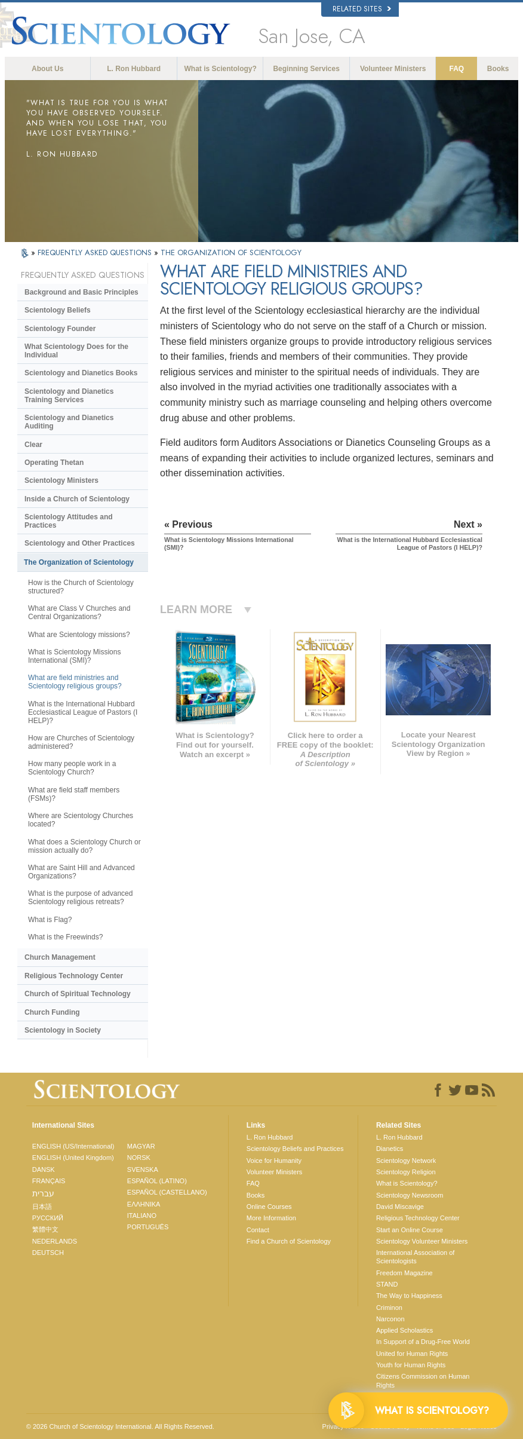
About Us (47, 69)
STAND (387, 1284)
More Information (271, 1217)
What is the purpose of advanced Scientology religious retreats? (80, 897)
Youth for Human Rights (410, 1364)
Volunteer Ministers (393, 69)
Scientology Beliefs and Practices (295, 1148)
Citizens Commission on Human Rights (423, 1380)
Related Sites (362, 9)
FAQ (456, 69)
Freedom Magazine (404, 1272)
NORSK (138, 1157)
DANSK (43, 1169)
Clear (33, 444)
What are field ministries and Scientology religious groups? (75, 681)
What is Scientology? (220, 69)
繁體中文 (45, 1229)
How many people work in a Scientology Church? (72, 768)
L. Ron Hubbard (134, 69)
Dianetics (389, 1148)
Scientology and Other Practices (79, 543)
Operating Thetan (54, 462)
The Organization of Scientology (79, 562)
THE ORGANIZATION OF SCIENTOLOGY (231, 252)
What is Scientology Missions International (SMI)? (74, 656)
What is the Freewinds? (65, 937)
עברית (43, 1193)
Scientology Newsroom (410, 1195)
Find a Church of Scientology (289, 1241)
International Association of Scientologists (415, 1257)
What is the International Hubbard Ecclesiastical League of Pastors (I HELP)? (82, 712)
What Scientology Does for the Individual (76, 350)
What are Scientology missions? (79, 634)
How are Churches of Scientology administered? (81, 742)
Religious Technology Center (73, 976)
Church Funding (52, 1012)
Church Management (60, 957)
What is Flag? (50, 920)
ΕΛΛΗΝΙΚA (144, 1204)
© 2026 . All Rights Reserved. (120, 1426)
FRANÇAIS (49, 1180)
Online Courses (269, 1206)
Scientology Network (406, 1160)
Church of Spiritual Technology (77, 994)
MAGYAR (141, 1146)
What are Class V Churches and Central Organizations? (79, 612)
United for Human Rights (412, 1353)
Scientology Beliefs (57, 310)
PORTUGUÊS (147, 1226)
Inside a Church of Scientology (77, 499)
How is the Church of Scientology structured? (81, 586)
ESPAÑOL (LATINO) (157, 1180)
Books (498, 69)
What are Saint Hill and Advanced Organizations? (81, 872)
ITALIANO (141, 1215)
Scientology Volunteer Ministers (421, 1241)
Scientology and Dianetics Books (80, 373)
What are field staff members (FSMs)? (73, 794)
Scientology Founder (60, 328)
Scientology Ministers (61, 480)
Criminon (389, 1307)
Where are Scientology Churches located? (80, 820)
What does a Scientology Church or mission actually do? (84, 846)
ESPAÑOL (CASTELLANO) (167, 1192)
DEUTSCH (48, 1252)
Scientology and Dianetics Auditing (68, 422)
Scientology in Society (62, 1030)
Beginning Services (306, 69)
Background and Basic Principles (81, 292)
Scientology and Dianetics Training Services (68, 395)
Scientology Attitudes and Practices (68, 521)
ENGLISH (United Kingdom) (73, 1157)
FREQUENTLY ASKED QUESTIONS (96, 252)
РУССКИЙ (47, 1217)
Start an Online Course (409, 1229)
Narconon (390, 1318)
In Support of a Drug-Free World (423, 1341)
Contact (258, 1229)
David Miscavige (400, 1206)
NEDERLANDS (54, 1241)
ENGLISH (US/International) (73, 1146)
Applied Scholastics (404, 1330)
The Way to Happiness (409, 1295)
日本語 (42, 1206)
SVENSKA (142, 1169)
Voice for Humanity (274, 1160)
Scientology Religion (406, 1171)
